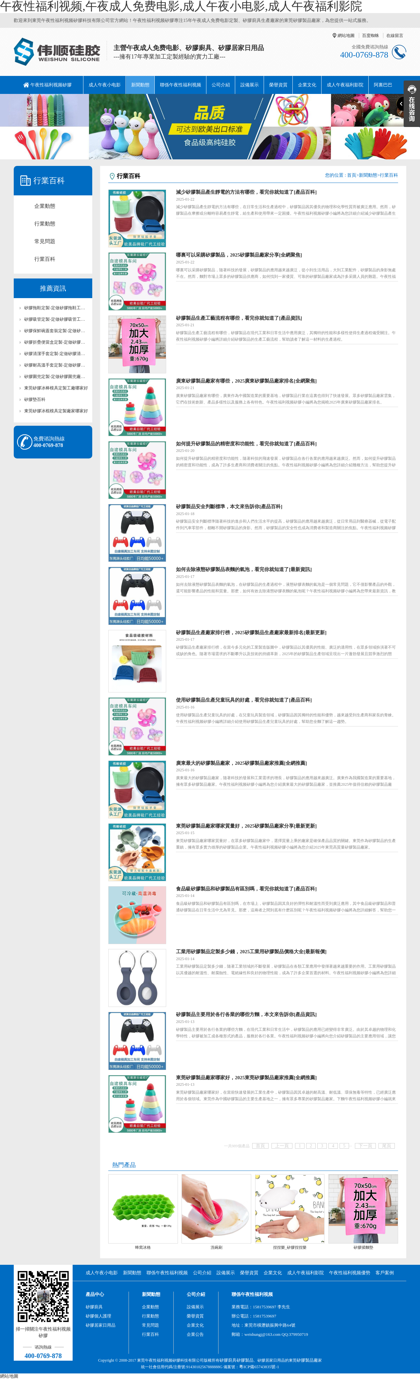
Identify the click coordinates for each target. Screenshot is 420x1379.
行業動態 (44, 223)
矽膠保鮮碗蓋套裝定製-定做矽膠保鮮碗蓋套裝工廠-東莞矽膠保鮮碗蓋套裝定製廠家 (56, 330)
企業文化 (307, 84)
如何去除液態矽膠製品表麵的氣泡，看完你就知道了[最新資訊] (244, 569)
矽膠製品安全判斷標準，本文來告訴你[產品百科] (229, 506)
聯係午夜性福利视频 (180, 84)
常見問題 (44, 241)
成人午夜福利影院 (345, 84)
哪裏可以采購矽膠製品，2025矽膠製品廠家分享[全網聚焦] (239, 255)
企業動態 (44, 206)
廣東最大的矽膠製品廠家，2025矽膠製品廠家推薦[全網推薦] (241, 763)
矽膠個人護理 (98, 1316)
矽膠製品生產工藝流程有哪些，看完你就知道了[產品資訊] (239, 318)
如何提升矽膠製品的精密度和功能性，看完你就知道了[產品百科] (246, 443)
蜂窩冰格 (143, 1247)
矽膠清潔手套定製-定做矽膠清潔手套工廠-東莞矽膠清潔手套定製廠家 (56, 353)
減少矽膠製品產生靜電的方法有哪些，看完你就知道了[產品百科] (246, 192)
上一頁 (282, 1145)
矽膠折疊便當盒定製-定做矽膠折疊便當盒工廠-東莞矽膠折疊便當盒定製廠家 (56, 342)
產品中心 (95, 1294)
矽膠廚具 (94, 1306)
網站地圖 (346, 35)
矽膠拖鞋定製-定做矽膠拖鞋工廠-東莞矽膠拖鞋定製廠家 (56, 307)
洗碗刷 (216, 1247)
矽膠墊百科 (34, 399)
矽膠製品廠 (307, 1360)
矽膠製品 (245, 1360)
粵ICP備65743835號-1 (259, 1366)
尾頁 (386, 1145)
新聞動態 (140, 84)
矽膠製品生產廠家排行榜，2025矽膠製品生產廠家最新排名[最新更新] (251, 632)
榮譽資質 (278, 84)
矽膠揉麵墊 (363, 1247)
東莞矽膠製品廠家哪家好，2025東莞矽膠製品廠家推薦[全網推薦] (246, 1077)
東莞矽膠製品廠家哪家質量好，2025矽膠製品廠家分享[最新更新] (246, 826)
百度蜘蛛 (370, 35)
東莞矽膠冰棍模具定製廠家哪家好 (56, 410)
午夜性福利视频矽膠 (51, 84)
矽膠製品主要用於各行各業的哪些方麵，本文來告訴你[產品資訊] (246, 1014)
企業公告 (195, 1334)
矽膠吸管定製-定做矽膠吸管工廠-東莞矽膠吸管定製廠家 (56, 319)
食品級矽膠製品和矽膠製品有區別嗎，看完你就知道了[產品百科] (246, 888)
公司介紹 (221, 84)
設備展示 (249, 84)
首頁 (351, 175)
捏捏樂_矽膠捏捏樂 (289, 1247)
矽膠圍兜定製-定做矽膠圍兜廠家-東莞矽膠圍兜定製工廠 (56, 376)
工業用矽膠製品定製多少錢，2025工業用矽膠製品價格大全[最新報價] (251, 951)
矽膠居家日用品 (100, 1325)
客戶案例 (385, 1272)
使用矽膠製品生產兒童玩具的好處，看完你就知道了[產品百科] (244, 700)
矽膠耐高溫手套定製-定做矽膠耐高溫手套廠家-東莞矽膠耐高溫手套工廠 (56, 365)
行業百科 (44, 259)
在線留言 (394, 35)
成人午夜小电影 (105, 84)
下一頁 (365, 1145)
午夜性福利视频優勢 (349, 1272)
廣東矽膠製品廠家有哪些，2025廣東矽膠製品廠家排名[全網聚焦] (246, 381)
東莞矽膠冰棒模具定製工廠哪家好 (56, 387)
